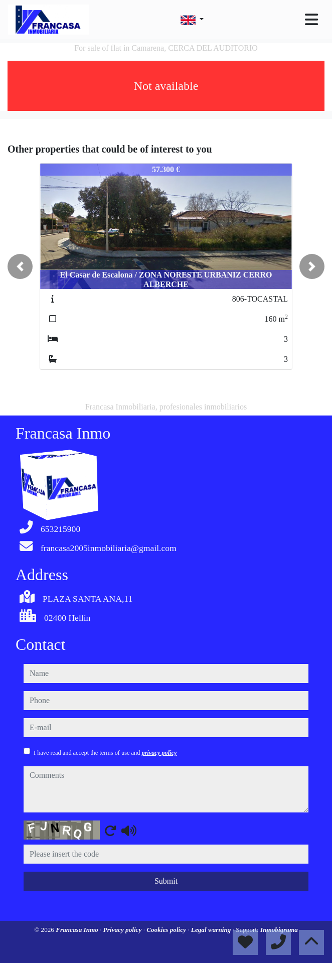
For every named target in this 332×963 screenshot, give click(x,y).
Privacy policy (123, 929)
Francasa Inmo (78, 929)
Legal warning (212, 929)
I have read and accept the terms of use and (105, 752)
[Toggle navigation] (311, 19)
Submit (166, 881)
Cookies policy (167, 929)
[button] (20, 266)
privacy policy (159, 752)
